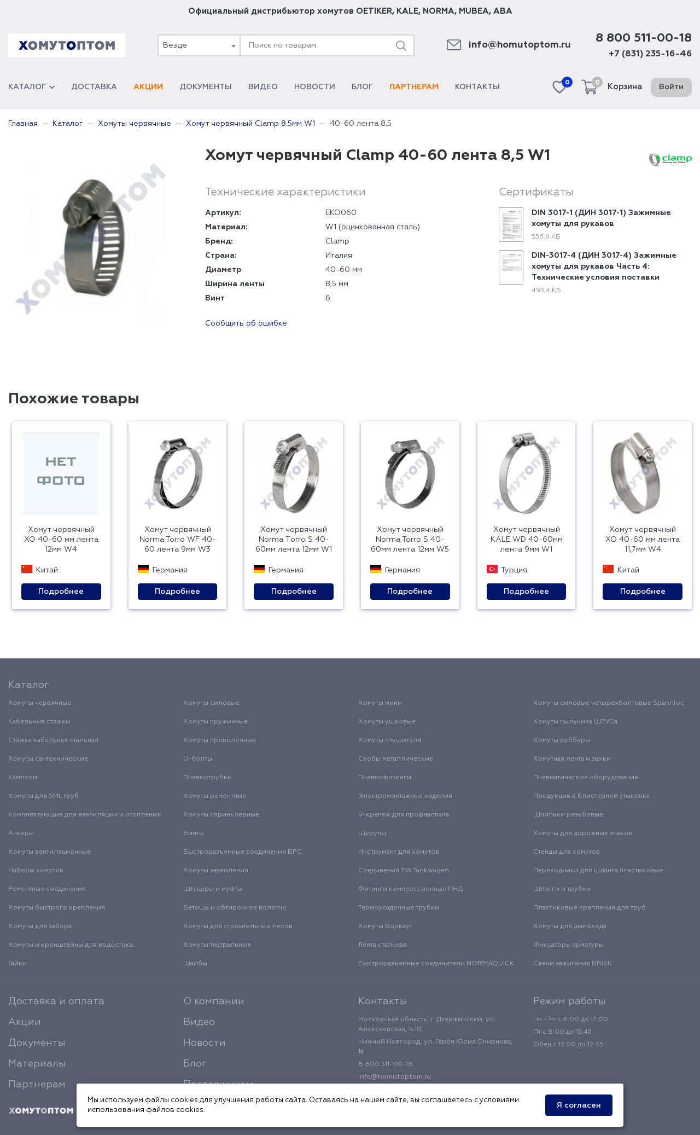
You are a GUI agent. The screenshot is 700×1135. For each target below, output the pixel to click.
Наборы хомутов (35, 870)
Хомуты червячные (39, 703)
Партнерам (414, 87)
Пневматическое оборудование (585, 777)
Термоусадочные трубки (398, 908)
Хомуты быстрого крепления (56, 908)
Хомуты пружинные (215, 722)
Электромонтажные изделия (405, 796)
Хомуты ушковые (387, 722)
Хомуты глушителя (389, 740)
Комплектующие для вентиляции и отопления (84, 815)
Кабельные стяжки (39, 722)
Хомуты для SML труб (43, 796)
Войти (671, 87)
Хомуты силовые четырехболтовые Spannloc (608, 703)
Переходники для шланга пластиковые (598, 870)
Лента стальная (382, 945)
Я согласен (579, 1105)
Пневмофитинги (384, 777)
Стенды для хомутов (566, 852)
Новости (314, 87)
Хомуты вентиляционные (49, 852)
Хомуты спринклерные (221, 815)
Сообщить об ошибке (246, 323)
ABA (502, 11)
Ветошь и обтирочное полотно (235, 908)
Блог (362, 87)
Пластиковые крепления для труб (589, 908)
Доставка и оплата (56, 1001)
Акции (148, 87)
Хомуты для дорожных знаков (582, 833)
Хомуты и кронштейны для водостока (70, 945)
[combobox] (199, 45)
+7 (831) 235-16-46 (650, 54)
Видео (263, 87)
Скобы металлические (395, 759)
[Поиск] (401, 45)
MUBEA (474, 11)
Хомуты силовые (211, 703)
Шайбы (195, 963)
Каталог (31, 87)
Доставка (94, 87)
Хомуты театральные (217, 945)
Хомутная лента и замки (572, 759)
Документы (205, 87)
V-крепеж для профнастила (403, 815)
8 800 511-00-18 (644, 38)
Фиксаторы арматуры (568, 945)
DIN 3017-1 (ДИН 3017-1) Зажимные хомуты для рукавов (601, 218)
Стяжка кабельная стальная (53, 740)
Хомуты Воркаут (385, 926)
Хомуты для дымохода (569, 926)
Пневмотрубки (207, 777)
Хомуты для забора (40, 926)
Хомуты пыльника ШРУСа (575, 722)
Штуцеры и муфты (212, 889)
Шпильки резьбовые (568, 815)
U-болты (197, 759)
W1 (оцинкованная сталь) (372, 227)
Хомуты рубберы (561, 740)
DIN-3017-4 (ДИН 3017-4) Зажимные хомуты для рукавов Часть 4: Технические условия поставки (604, 266)
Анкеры (21, 833)
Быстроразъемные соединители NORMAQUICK (436, 963)
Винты (193, 833)
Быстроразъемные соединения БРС (242, 852)
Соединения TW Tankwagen (403, 870)
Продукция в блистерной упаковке (591, 796)
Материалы (37, 1064)
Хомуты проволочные (219, 740)
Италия (338, 255)
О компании (213, 1001)
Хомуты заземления (215, 870)
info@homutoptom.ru (520, 45)
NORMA (438, 11)
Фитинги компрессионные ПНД (410, 889)
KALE (407, 11)
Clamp (337, 241)
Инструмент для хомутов (398, 852)
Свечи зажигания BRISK (572, 963)
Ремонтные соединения (47, 889)
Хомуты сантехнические (48, 759)
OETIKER (374, 11)
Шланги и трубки (562, 889)
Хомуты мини (380, 703)
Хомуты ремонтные (214, 796)
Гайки (17, 963)
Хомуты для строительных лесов (238, 926)
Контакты (477, 87)
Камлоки (22, 777)
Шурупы (372, 833)
